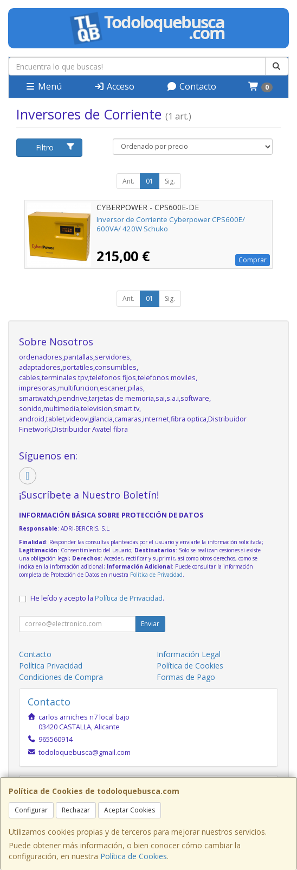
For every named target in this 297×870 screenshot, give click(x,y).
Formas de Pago (186, 677)
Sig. (170, 181)
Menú (43, 86)
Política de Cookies (133, 856)
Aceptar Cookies (129, 810)
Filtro (55, 147)
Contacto (191, 86)
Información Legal (189, 654)
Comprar (252, 259)
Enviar (150, 623)
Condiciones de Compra (61, 677)
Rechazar (76, 810)
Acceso (114, 86)
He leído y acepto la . (97, 598)
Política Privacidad (50, 665)
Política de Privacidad (156, 574)
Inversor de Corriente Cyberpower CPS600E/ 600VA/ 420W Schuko (170, 224)
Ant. (128, 181)
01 (149, 181)
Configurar (31, 810)
